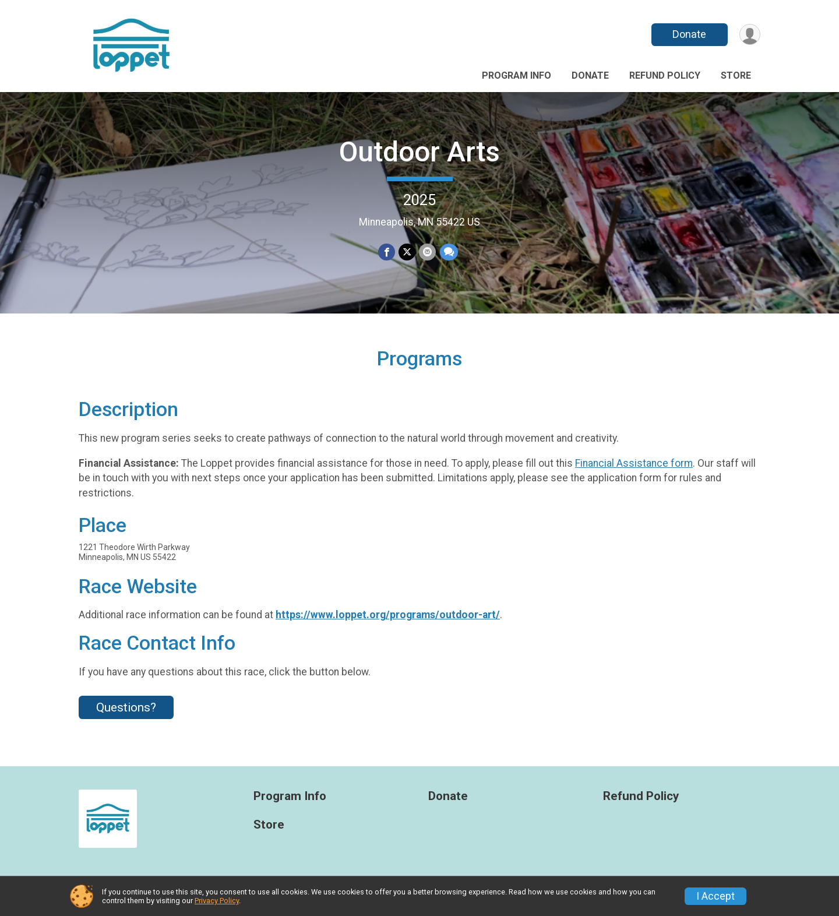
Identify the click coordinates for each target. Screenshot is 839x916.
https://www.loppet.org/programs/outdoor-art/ (388, 615)
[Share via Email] (427, 252)
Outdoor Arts (419, 151)
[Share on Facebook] (386, 252)
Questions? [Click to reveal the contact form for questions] (126, 707)
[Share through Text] (448, 252)
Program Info (516, 75)
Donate (689, 34)
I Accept (715, 896)
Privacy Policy (217, 900)
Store (736, 75)
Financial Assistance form (634, 463)
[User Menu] (749, 34)
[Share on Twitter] (407, 252)
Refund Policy (664, 75)
